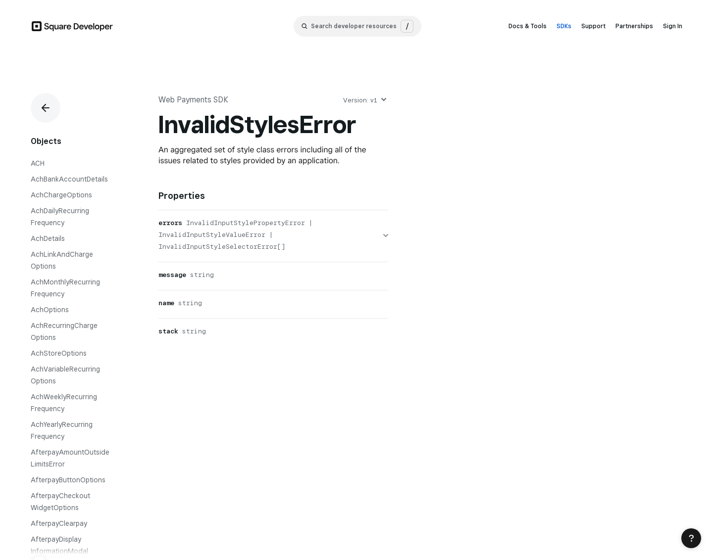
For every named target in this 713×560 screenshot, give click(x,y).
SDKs (564, 26)
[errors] (273, 236)
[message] (273, 276)
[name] (273, 304)
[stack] (273, 332)
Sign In (672, 26)
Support (593, 26)
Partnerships (634, 26)
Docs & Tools (528, 26)
